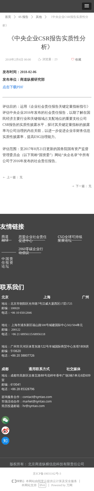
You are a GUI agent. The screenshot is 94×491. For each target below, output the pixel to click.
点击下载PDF (13, 87)
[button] (86, 6)
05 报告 (23, 17)
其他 (39, 17)
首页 (8, 17)
